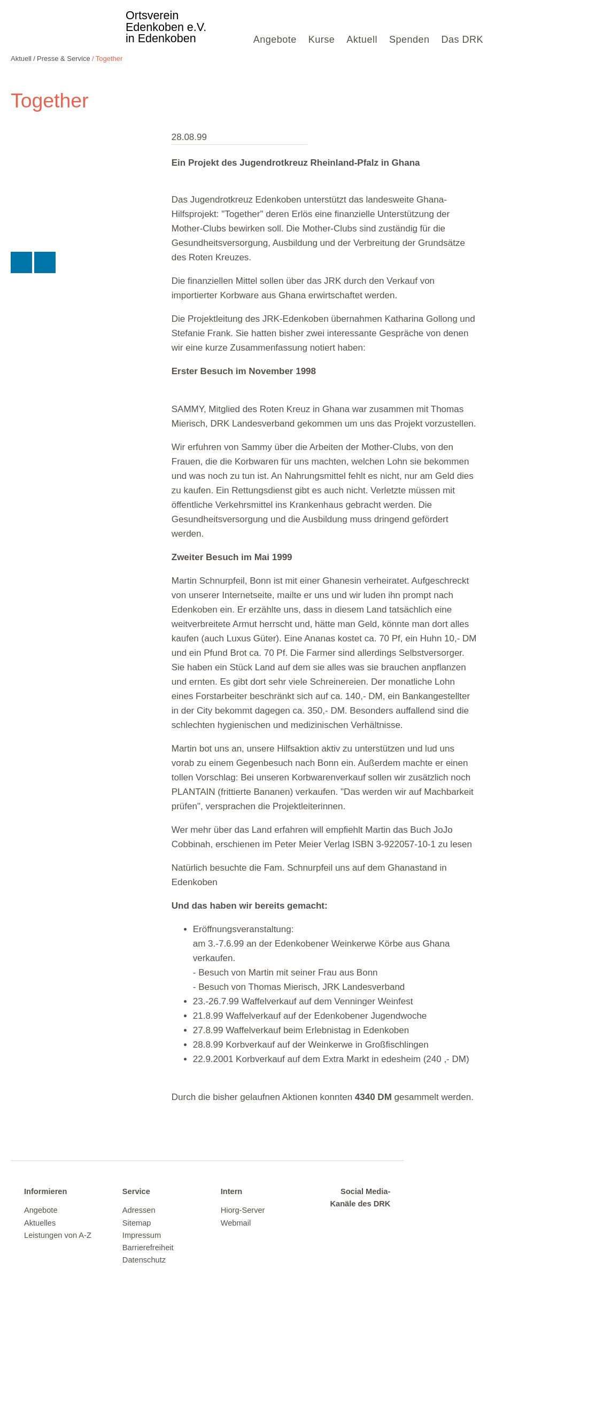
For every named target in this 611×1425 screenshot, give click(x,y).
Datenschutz (144, 1260)
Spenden (409, 39)
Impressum (141, 1235)
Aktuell (361, 39)
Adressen (139, 1210)
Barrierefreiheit (148, 1247)
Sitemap (136, 1223)
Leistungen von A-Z (57, 1235)
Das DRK (462, 39)
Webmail (236, 1223)
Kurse (321, 39)
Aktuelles (40, 1223)
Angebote (275, 39)
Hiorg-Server (243, 1210)
